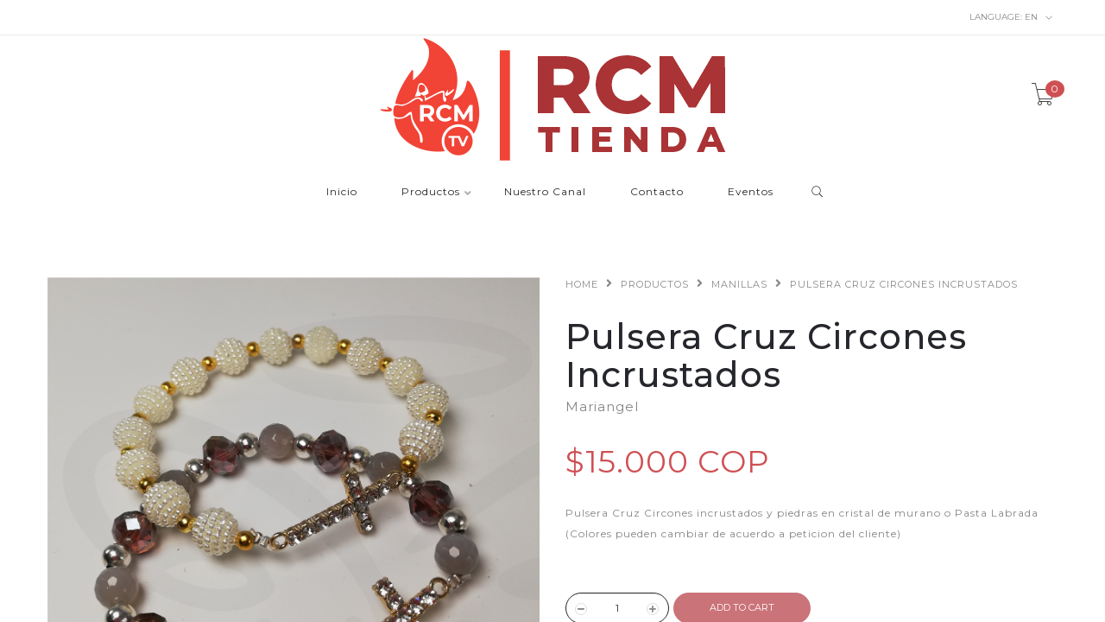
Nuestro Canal (545, 192)
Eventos (751, 192)
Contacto (657, 192)
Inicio (341, 192)
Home (581, 284)
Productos (430, 192)
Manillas (739, 284)
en (1011, 17)
